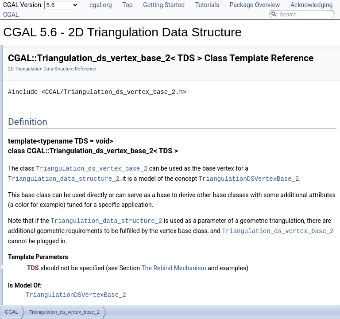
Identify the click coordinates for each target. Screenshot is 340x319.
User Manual (30, 62)
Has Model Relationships (44, 130)
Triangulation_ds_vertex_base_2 (60, 111)
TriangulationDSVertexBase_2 (193, 200)
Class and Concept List (42, 140)
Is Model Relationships (42, 120)
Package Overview (254, 4)
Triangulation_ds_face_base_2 (58, 101)
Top (127, 4)
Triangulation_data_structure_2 (59, 91)
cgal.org (100, 4)
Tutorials (207, 4)
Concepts (33, 81)
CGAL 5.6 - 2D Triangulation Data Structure (59, 52)
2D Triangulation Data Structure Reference (163, 81)
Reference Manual (36, 72)
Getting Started (164, 4)
